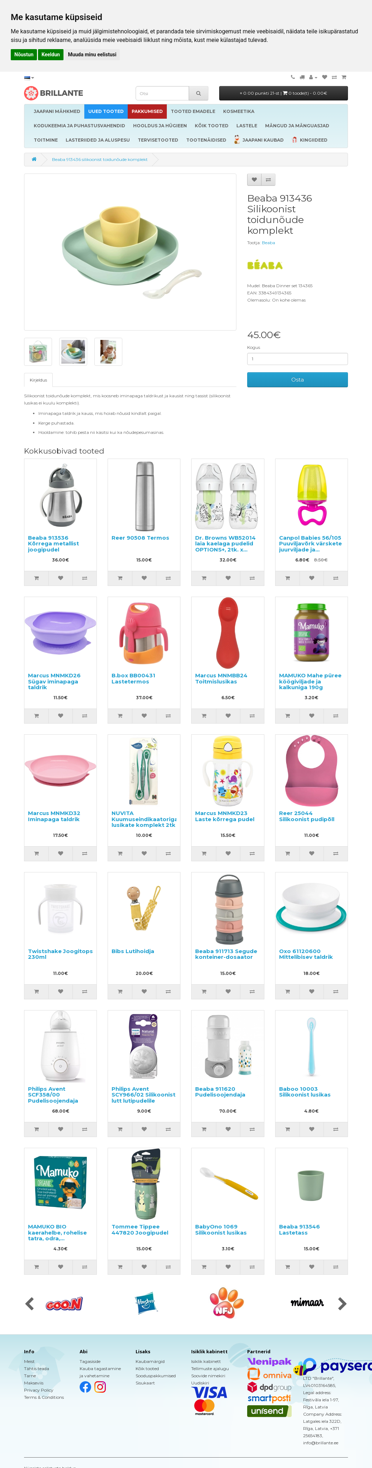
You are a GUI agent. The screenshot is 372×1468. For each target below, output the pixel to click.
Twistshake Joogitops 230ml (60, 954)
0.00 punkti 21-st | (283, 93)
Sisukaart (145, 1383)
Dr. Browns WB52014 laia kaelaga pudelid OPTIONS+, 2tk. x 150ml (225, 546)
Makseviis (33, 1383)
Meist (29, 1361)
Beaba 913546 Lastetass (299, 1229)
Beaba (268, 242)
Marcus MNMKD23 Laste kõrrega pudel (224, 816)
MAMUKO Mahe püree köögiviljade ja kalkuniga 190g (310, 681)
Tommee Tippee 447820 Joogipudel (140, 1229)
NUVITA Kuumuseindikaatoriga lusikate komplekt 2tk (145, 819)
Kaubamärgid (150, 1361)
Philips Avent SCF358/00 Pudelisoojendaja (53, 1094)
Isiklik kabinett (206, 1361)
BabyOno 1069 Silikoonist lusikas (221, 1229)
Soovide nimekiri (208, 1375)
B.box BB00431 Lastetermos (133, 678)
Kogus (253, 347)
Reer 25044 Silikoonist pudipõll (306, 816)
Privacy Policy (38, 1390)
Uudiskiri (200, 1383)
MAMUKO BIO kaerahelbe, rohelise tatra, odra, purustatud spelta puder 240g (57, 1238)
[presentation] (29, 1304)
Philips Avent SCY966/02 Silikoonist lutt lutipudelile (143, 1094)
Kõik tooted (147, 1368)
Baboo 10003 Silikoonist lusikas (305, 1091)
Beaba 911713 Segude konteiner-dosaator (226, 954)
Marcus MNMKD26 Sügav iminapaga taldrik (54, 681)
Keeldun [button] (51, 54)
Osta (297, 379)
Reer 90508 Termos (140, 537)
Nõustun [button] (23, 54)
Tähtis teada (36, 1368)
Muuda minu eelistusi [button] (92, 54)
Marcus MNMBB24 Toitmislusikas (221, 678)
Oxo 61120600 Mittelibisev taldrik (306, 954)
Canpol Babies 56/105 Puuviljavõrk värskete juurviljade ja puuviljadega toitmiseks (310, 549)
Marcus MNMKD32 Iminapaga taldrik (54, 816)
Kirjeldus (38, 380)
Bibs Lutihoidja (133, 951)
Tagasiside (90, 1361)
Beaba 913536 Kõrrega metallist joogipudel (53, 543)
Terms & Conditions (44, 1397)
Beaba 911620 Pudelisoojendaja (220, 1091)
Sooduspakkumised (156, 1375)
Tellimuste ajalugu (210, 1368)
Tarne (30, 1375)
